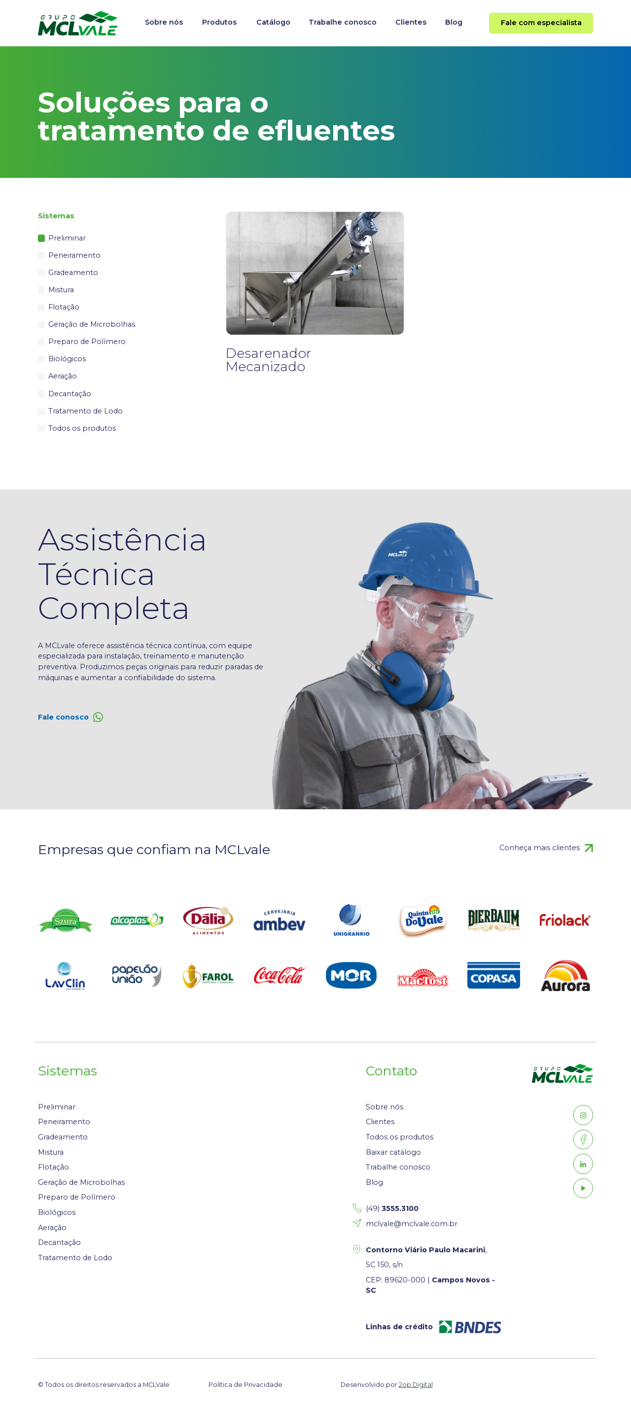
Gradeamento (73, 272)
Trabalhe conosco (343, 22)
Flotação (63, 307)
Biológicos (67, 358)
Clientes (410, 22)
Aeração (62, 376)
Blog (453, 22)
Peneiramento (74, 255)
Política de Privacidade (245, 1384)
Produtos (219, 22)
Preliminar (67, 238)
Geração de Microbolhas (91, 324)
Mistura (61, 289)
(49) (392, 1208)
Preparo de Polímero (87, 341)
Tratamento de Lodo (85, 411)
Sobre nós (164, 22)
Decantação (69, 393)
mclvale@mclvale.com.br (411, 1223)
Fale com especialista (541, 22)
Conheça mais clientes (539, 847)
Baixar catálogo (393, 1152)
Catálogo (273, 22)
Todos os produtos (82, 428)
